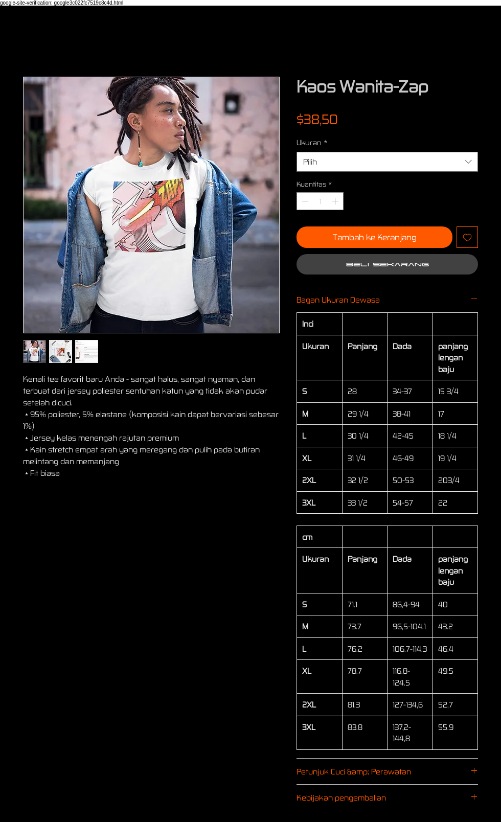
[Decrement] (304, 201)
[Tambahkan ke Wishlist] (467, 237)
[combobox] (387, 162)
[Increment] (336, 201)
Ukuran (312, 142)
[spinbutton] (320, 201)
